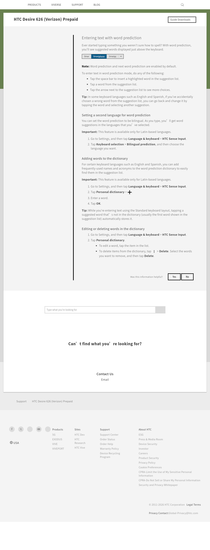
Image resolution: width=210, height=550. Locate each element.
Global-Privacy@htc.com (182, 541)
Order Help (109, 468)
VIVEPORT (59, 473)
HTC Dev (82, 459)
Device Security (150, 468)
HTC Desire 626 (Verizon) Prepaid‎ (55, 425)
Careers (145, 477)
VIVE (55, 468)
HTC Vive (82, 472)
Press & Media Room (153, 463)
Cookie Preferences (153, 491)
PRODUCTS (35, 4)
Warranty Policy (112, 473)
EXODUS (58, 463)
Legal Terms (193, 532)
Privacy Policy (149, 487)
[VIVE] (196, 5)
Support (21, 425)
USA (16, 467)
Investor (145, 473)
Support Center (112, 459)
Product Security (151, 482)
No (187, 301)
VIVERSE (59, 4)
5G (54, 459)
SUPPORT (82, 4)
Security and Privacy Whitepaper (161, 513)
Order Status (110, 463)
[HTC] (13, 5)
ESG (143, 459)
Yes (173, 301)
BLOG (103, 4)
